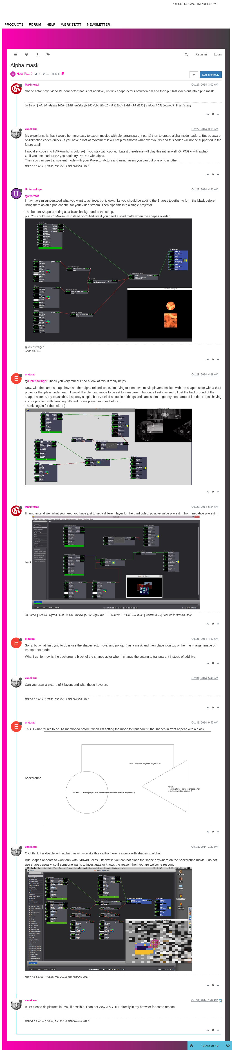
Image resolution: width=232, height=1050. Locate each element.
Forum (35, 24)
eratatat (30, 370)
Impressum (206, 4)
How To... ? (24, 69)
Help (51, 24)
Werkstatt (71, 24)
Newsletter (98, 24)
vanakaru (31, 124)
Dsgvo (190, 4)
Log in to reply (210, 70)
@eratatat (32, 191)
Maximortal (32, 80)
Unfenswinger (34, 185)
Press (177, 4)
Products (13, 24)
